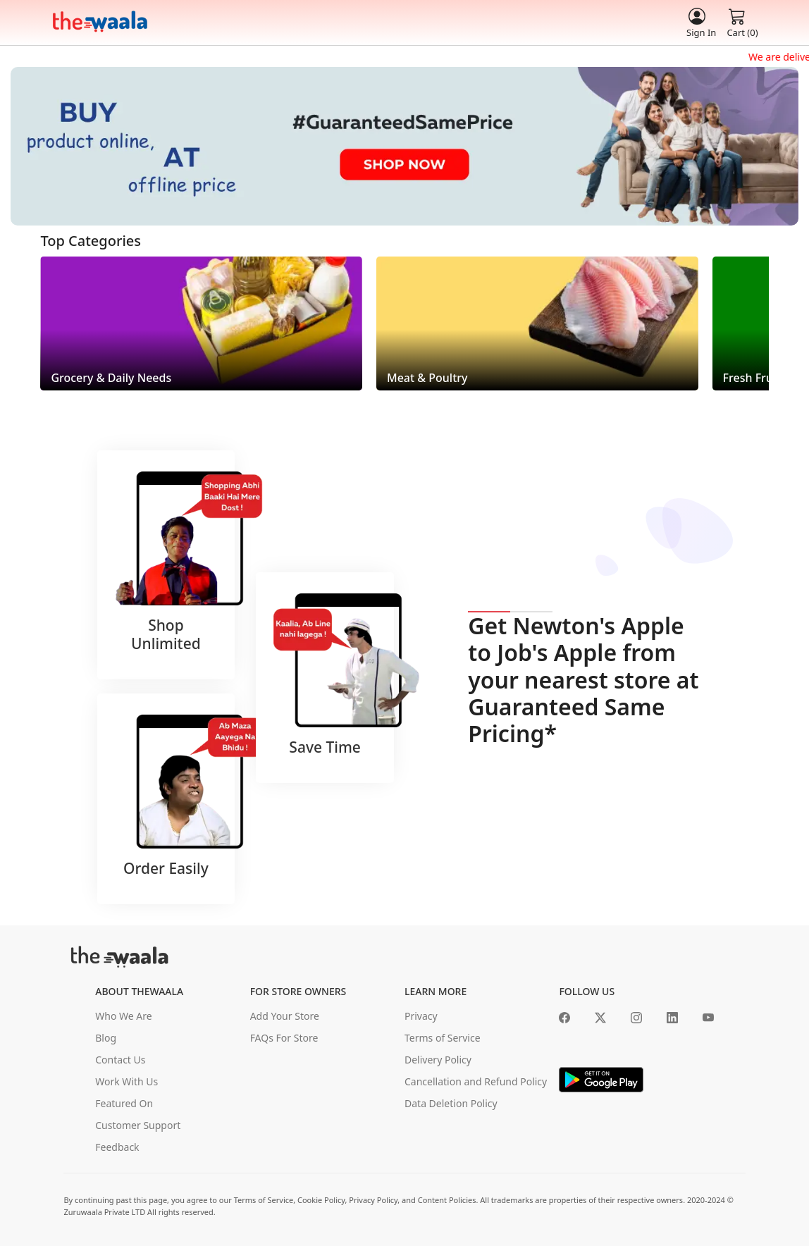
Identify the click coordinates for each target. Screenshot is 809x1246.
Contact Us (120, 1059)
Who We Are (123, 1016)
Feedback (117, 1147)
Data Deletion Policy (451, 1103)
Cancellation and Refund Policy (475, 1081)
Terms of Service (442, 1037)
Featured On (124, 1103)
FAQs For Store (284, 1037)
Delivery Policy (437, 1059)
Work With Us (126, 1081)
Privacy (421, 1016)
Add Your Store (284, 1016)
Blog (105, 1037)
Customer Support (137, 1125)
